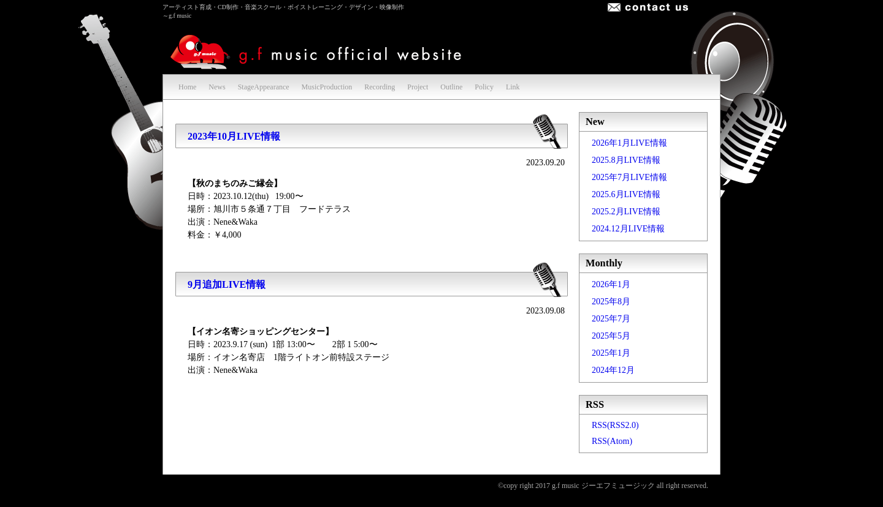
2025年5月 (611, 335)
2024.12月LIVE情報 (628, 228)
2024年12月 (613, 370)
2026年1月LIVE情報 (629, 143)
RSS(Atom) (612, 441)
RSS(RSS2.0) (615, 425)
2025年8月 (611, 301)
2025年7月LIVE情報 (629, 177)
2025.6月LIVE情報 (626, 194)
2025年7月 (611, 318)
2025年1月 (611, 353)
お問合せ (648, 7)
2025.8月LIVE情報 (626, 160)
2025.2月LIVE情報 (626, 211)
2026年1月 (611, 284)
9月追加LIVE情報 (227, 284)
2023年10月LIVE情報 (234, 136)
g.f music (317, 49)
